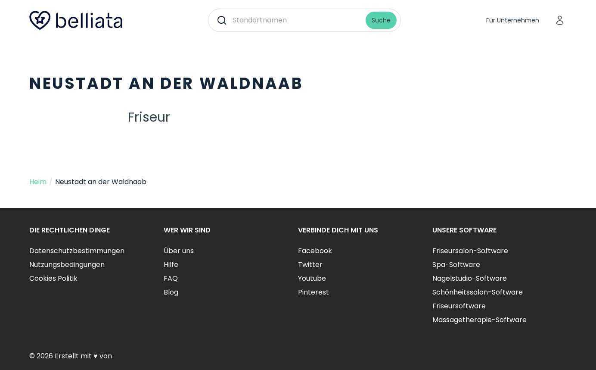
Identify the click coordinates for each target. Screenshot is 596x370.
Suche (381, 20)
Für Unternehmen (512, 20)
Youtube (312, 278)
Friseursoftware (459, 306)
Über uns (179, 251)
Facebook (315, 251)
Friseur (149, 117)
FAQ (171, 278)
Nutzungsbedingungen (67, 265)
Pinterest (313, 292)
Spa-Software (456, 265)
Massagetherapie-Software (479, 320)
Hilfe (171, 265)
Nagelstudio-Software (469, 278)
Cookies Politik (53, 278)
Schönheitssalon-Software (477, 292)
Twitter (310, 265)
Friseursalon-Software (470, 251)
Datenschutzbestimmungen (76, 251)
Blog (171, 292)
